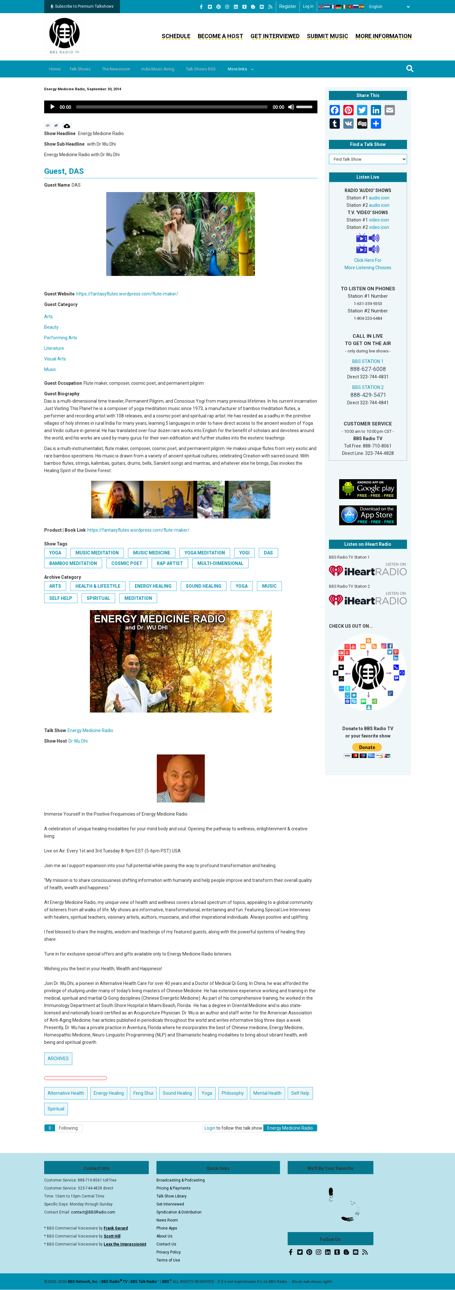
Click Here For (367, 260)
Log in (308, 6)
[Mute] (291, 107)
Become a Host (220, 36)
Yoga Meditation (205, 552)
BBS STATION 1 (368, 361)
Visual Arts (55, 358)
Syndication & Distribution (179, 1212)
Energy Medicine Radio (90, 730)
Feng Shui (143, 1093)
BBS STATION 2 (368, 387)
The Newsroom (122, 69)
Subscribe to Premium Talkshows (82, 6)
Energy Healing (153, 586)
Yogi (244, 552)
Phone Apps (166, 1228)
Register (287, 6)
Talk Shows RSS (213, 69)
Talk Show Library (171, 1196)
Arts (48, 316)
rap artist (170, 563)
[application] (180, 107)
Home (56, 69)
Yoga (55, 552)
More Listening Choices (368, 267)
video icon (379, 219)
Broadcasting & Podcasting (180, 1180)
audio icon (379, 197)
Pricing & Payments (173, 1188)
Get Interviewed (275, 36)
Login (209, 1128)
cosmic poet (126, 563)
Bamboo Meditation (73, 563)
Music (50, 369)
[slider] (171, 107)
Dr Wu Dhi (78, 741)
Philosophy (233, 1093)
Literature (54, 348)
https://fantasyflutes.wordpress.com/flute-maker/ (127, 293)
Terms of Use (168, 1260)
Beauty (51, 327)
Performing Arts (60, 337)
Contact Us (166, 1244)
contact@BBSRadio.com (93, 1212)
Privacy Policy (168, 1252)
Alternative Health (66, 1093)
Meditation (138, 598)
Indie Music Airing (167, 69)
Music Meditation (97, 552)
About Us (164, 1236)
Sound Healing (203, 586)
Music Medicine (151, 552)
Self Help (60, 598)
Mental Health (267, 1093)
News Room (167, 1220)
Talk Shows (83, 69)
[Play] (52, 107)
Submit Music (327, 36)
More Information (383, 36)
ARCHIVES (58, 1058)
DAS (268, 552)
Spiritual (98, 598)
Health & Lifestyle (98, 586)
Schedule (176, 36)
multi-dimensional (220, 563)
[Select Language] (388, 7)
